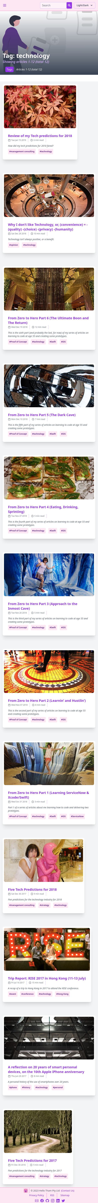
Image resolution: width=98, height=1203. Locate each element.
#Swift (53, 341)
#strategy (44, 905)
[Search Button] (69, 5)
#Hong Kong (62, 994)
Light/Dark (85, 5)
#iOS (63, 341)
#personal (58, 1087)
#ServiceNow (77, 816)
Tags (9, 69)
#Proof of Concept (18, 341)
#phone (13, 1087)
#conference (27, 994)
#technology (46, 151)
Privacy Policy (36, 1195)
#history (26, 1087)
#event (12, 994)
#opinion (13, 245)
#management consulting (21, 151)
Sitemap (64, 1195)
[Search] (53, 5)
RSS (52, 1195)
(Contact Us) (67, 1190)
